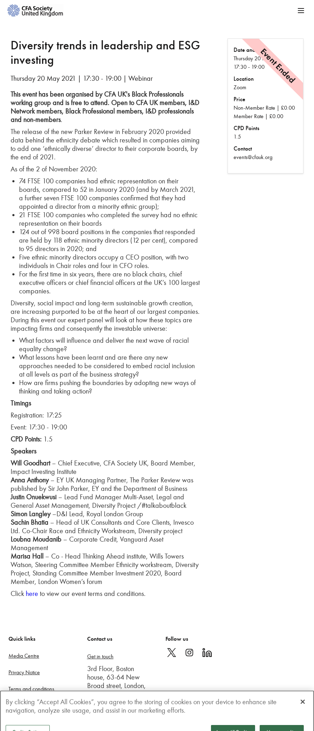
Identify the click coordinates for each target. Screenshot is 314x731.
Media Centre (23, 655)
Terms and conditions (31, 689)
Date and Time (251, 50)
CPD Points (246, 128)
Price (239, 99)
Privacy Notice (24, 672)
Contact (243, 148)
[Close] (302, 706)
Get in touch (100, 656)
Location (244, 79)
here (32, 593)
